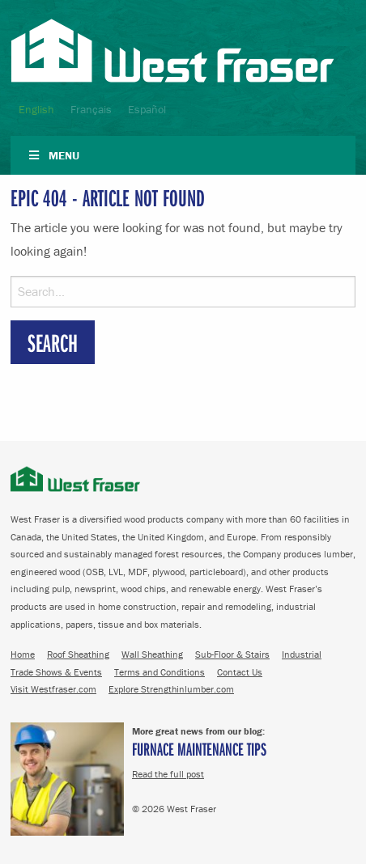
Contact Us (239, 672)
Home (23, 654)
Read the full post (168, 774)
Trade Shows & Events (56, 672)
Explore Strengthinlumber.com (171, 689)
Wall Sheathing (152, 654)
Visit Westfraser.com (53, 689)
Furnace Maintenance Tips (199, 748)
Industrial (301, 654)
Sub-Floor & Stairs (232, 654)
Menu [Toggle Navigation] (53, 155)
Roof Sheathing (78, 654)
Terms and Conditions (159, 672)
